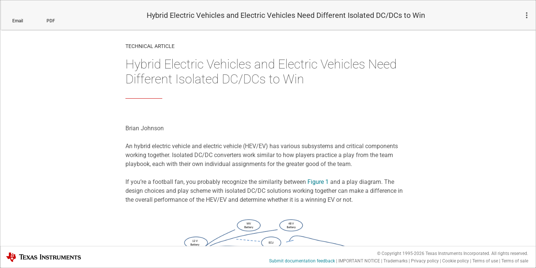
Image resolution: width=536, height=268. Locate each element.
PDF (51, 20)
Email (17, 20)
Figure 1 (318, 181)
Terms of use (485, 261)
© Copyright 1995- (400, 253)
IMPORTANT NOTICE (359, 261)
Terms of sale (514, 261)
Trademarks (395, 261)
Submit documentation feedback (302, 261)
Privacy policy (425, 261)
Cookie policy (455, 261)
